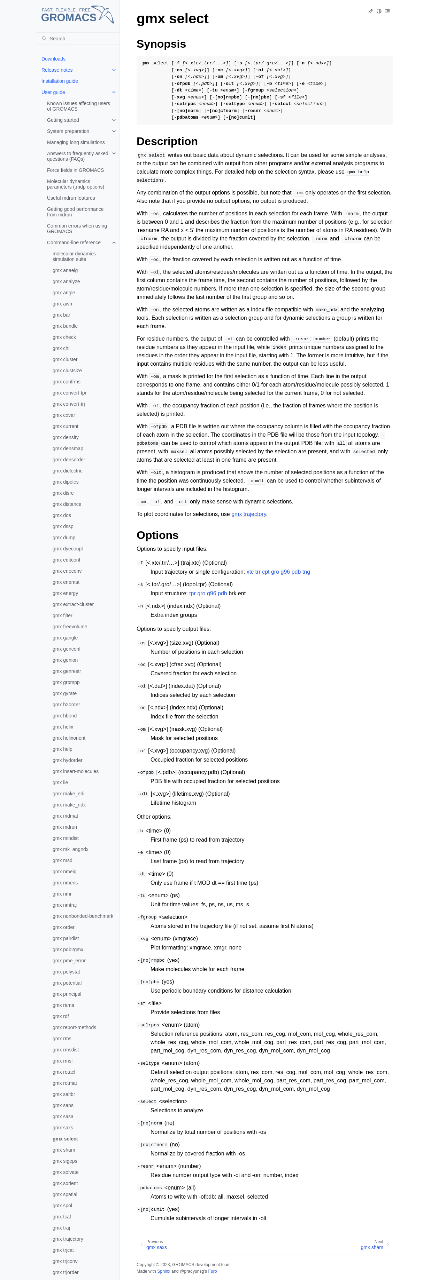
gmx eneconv (67, 571)
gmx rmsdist (66, 1049)
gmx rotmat (65, 1083)
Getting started (63, 120)
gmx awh (62, 304)
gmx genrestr (67, 671)
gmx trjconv (65, 1261)
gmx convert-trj (69, 404)
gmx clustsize (67, 370)
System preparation (68, 131)
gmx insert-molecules (76, 771)
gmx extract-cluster (73, 604)
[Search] (78, 38)
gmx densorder (69, 459)
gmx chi (61, 348)
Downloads (53, 59)
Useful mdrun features (71, 198)
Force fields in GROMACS (75, 170)
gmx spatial (65, 1194)
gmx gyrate (65, 693)
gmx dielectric (68, 471)
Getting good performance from (75, 211)
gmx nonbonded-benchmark (83, 916)
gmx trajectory (68, 1239)
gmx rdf (61, 1016)
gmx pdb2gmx (68, 949)
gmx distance (67, 504)
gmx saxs (63, 1127)
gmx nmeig (64, 871)
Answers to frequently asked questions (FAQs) (77, 156)
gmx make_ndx (69, 805)
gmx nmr (62, 894)
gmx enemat (66, 582)
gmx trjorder (66, 1272)
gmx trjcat (63, 1250)
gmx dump (64, 537)
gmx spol (62, 1205)
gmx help (62, 749)
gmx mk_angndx (71, 849)
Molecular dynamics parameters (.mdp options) (75, 184)
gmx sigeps (65, 1161)
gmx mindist (66, 838)
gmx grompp (66, 682)
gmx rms (62, 1038)
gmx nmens (65, 882)
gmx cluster (65, 359)
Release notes (57, 70)
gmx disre (63, 493)
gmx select (65, 1139)
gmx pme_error (69, 960)
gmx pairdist (66, 938)
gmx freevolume (70, 626)
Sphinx (163, 1271)
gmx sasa (63, 1116)
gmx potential (67, 983)
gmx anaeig (65, 270)
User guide (53, 92)
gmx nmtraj (65, 905)
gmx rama (63, 1005)
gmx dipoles (66, 482)
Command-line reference (74, 242)
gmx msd (62, 860)
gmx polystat (66, 972)
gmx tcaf (62, 1216)
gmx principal (67, 994)
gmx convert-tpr (69, 393)
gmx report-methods (74, 1027)
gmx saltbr (64, 1094)
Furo (212, 1271)
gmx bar (61, 315)
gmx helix (63, 727)
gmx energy (65, 593)
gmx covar (64, 415)
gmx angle (64, 292)
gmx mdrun (65, 827)
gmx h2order (66, 704)
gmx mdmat (65, 816)
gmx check (64, 337)
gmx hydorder (68, 760)
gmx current (65, 426)
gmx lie (60, 782)
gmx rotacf (64, 1072)
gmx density (66, 437)
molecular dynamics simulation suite (74, 256)
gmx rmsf (63, 1061)
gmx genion (65, 660)
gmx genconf (66, 649)
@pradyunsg (192, 1271)
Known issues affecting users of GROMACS (78, 106)
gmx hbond (65, 715)
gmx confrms (66, 381)
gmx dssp (63, 526)
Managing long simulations (76, 142)
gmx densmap (68, 448)
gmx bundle (65, 326)
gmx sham (64, 1150)
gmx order (64, 927)
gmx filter (62, 615)
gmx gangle (65, 638)
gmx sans (63, 1105)
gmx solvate (66, 1172)
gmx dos (62, 515)
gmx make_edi (68, 793)
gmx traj (61, 1228)
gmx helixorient (69, 738)
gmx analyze (66, 281)
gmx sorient (65, 1183)
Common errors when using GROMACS (77, 228)
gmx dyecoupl (68, 548)
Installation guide (59, 81)
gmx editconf (66, 560)
